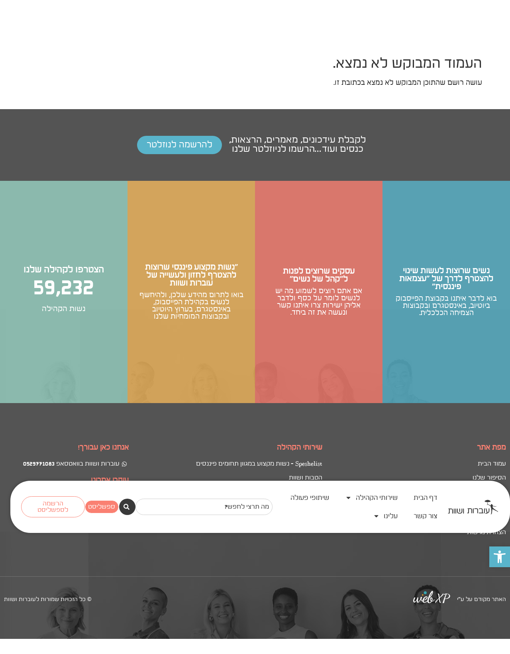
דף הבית (425, 23)
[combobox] (204, 32)
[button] (499, 82)
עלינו (385, 41)
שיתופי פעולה (309, 23)
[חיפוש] (127, 32)
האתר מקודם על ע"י (481, 368)
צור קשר (425, 41)
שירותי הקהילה (371, 23)
